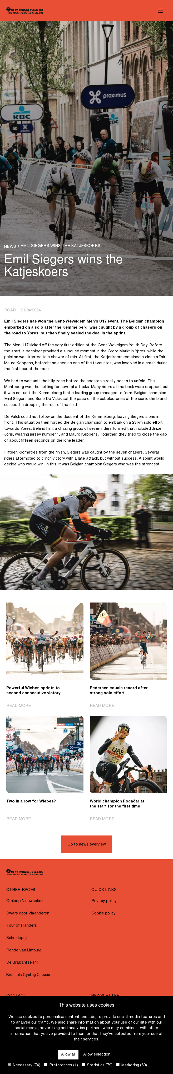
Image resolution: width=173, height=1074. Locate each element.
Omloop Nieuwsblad (24, 901)
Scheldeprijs (17, 938)
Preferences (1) (61, 1065)
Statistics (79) (97, 1065)
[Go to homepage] (24, 10)
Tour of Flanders (21, 926)
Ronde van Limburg (23, 950)
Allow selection (96, 1055)
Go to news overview (86, 845)
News (10, 247)
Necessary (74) (24, 1065)
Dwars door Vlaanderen (27, 914)
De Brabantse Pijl (22, 963)
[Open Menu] (160, 10)
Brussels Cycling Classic (28, 975)
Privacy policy (104, 901)
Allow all (68, 1055)
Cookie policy (103, 914)
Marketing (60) (131, 1065)
